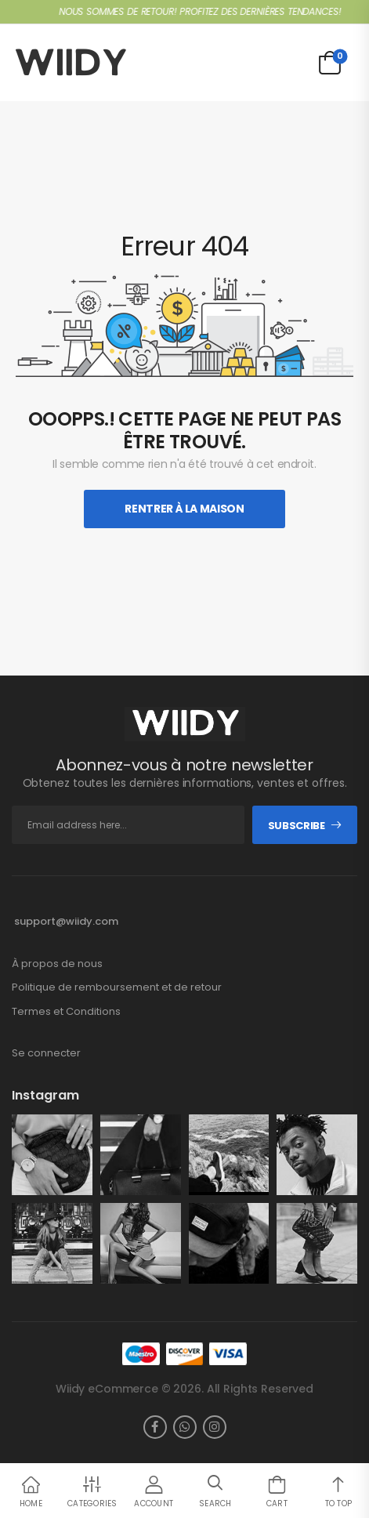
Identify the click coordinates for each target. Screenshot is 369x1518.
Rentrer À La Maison (184, 508)
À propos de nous (57, 964)
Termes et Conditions (66, 1011)
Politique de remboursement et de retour (117, 987)
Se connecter (46, 1053)
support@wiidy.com (66, 921)
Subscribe (296, 825)
